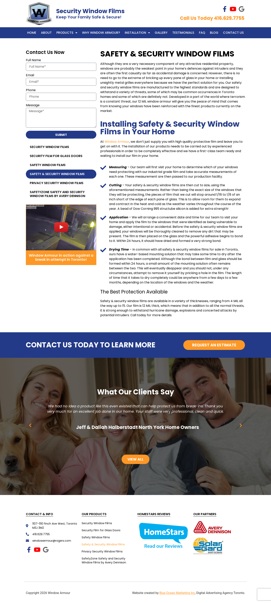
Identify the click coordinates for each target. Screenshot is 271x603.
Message (33, 105)
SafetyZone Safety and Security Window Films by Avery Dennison (57, 194)
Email (30, 75)
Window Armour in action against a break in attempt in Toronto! (61, 257)
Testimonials (183, 32)
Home (31, 32)
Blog (214, 32)
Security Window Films (90, 11)
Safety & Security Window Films (57, 174)
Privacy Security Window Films (56, 183)
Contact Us (233, 32)
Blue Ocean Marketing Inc (177, 593)
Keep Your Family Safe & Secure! (88, 17)
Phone (31, 90)
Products (66, 32)
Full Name (33, 60)
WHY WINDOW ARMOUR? (101, 32)
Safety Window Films (48, 165)
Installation (137, 32)
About (46, 32)
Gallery (161, 32)
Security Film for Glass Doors (56, 156)
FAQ (202, 32)
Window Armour (117, 141)
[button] (30, 425)
